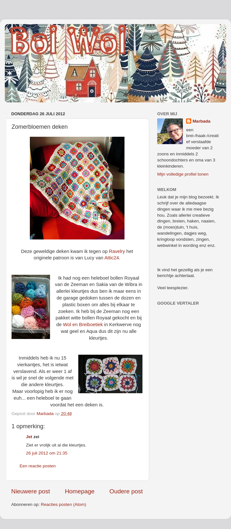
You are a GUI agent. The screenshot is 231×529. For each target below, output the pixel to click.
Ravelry (117, 251)
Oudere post (126, 491)
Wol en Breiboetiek (83, 324)
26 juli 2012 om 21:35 (46, 453)
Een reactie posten (38, 466)
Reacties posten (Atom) (63, 504)
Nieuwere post (30, 491)
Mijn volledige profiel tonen (183, 174)
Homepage (79, 491)
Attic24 (111, 257)
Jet (29, 436)
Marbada (201, 121)
